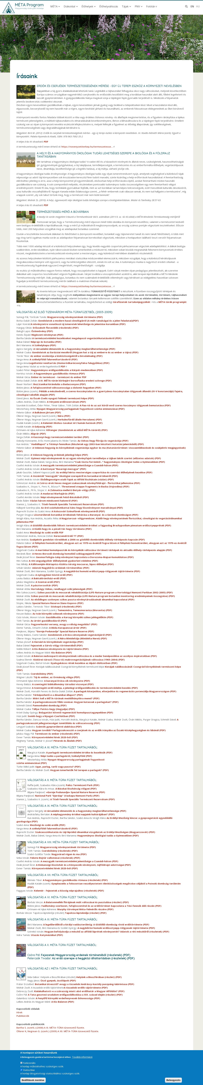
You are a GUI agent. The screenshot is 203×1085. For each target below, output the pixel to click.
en (192, 6)
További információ (82, 1056)
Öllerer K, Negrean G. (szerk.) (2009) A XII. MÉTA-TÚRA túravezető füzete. (57, 1031)
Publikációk (22, 1015)
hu (198, 6)
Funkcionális (29, 1062)
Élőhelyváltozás (108, 6)
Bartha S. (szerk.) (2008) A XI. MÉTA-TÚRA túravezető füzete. (50, 1027)
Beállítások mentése (33, 1080)
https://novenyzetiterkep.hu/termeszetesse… (88, 146)
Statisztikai (29, 1070)
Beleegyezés (173, 1080)
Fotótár (151, 6)
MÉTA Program (29, 4)
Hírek (19, 1012)
